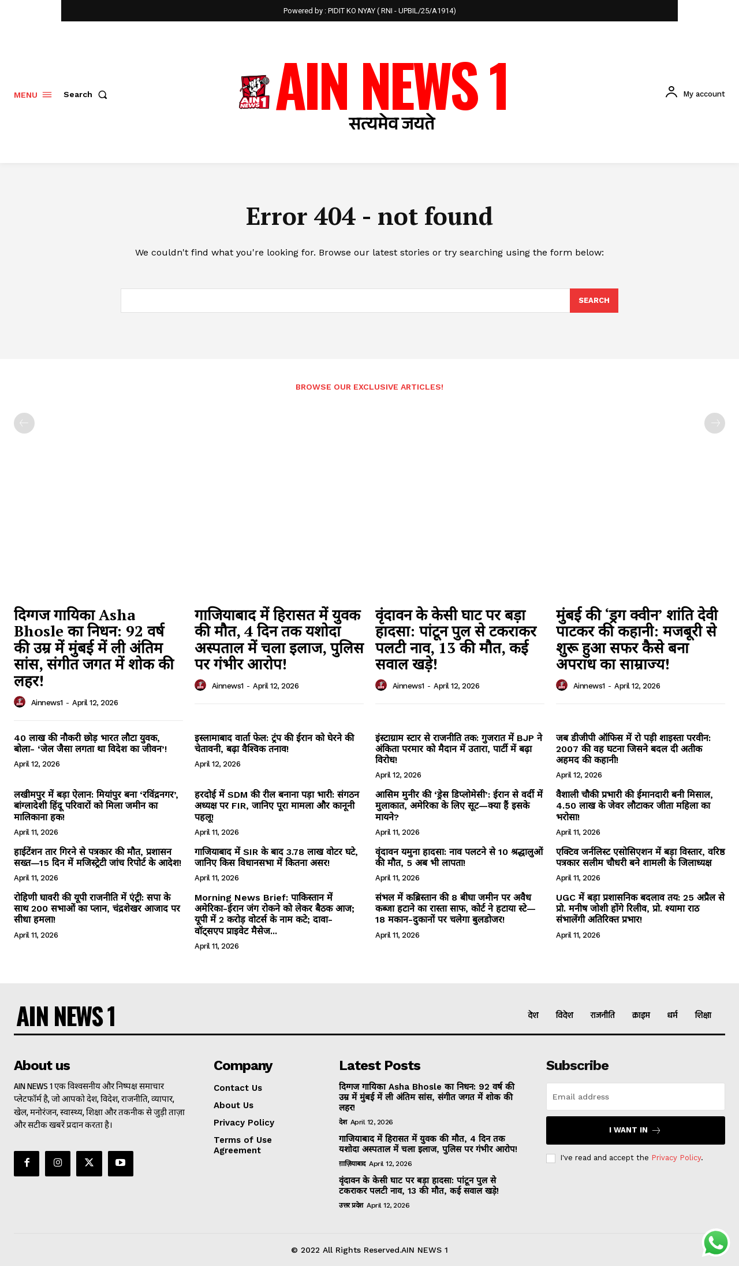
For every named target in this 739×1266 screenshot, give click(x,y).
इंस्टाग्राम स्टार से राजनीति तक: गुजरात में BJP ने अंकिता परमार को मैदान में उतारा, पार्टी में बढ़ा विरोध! (458, 748)
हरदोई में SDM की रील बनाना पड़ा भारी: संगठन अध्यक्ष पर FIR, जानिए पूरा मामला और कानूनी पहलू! (277, 805)
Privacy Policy (676, 1157)
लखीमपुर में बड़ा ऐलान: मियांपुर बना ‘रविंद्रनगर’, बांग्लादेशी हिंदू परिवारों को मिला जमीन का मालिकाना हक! (96, 805)
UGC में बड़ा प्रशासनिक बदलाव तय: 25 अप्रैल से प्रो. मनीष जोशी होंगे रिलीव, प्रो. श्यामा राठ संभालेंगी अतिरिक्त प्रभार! (640, 908)
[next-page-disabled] (714, 423)
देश (342, 1122)
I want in (635, 1130)
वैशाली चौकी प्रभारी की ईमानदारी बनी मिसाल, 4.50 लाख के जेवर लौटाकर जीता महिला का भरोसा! (634, 805)
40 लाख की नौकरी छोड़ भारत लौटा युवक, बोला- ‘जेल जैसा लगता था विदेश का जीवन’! (90, 743)
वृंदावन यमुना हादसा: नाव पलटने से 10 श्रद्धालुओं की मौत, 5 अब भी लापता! (459, 857)
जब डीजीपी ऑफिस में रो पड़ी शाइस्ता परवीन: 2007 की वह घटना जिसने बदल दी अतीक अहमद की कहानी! (633, 748)
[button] (88, 94)
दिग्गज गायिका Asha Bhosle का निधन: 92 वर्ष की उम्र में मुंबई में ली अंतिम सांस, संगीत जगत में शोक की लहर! (94, 647)
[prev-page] (24, 423)
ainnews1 (47, 702)
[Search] (594, 300)
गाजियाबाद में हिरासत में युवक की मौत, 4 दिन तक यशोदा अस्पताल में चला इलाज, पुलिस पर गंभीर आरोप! (279, 639)
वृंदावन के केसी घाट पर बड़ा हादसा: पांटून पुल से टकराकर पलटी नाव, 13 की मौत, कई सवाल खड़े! (455, 639)
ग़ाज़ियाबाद (352, 1164)
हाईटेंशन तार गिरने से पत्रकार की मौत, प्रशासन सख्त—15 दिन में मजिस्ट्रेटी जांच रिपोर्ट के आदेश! (97, 857)
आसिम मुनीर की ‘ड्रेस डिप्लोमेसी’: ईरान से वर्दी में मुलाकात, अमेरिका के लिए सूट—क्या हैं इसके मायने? (459, 805)
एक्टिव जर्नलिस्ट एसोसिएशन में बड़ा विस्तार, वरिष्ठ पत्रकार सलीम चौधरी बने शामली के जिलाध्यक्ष (640, 857)
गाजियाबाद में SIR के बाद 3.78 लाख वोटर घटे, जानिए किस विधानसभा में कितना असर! (276, 857)
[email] (635, 1096)
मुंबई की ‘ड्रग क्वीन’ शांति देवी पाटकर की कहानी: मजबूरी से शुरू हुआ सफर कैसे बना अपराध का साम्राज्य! (637, 639)
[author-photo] (21, 702)
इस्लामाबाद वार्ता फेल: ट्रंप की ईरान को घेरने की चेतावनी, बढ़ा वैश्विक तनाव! (274, 743)
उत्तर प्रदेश (351, 1205)
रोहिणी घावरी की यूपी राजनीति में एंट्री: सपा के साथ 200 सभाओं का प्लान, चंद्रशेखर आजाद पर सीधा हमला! (97, 908)
